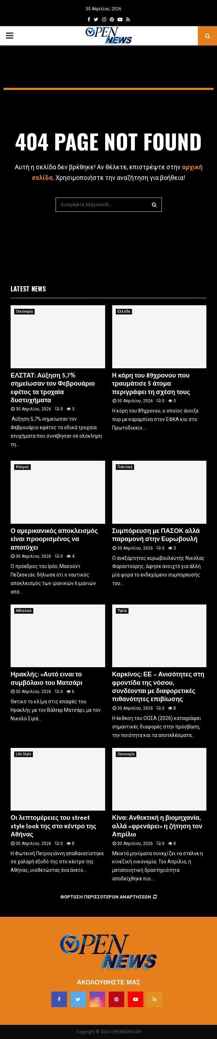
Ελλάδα (124, 311)
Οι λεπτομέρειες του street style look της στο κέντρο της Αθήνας (53, 826)
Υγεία (122, 611)
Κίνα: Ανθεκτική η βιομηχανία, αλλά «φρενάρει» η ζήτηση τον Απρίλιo (157, 826)
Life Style (23, 754)
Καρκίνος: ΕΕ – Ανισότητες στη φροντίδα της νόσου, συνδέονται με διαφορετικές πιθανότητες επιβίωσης (158, 687)
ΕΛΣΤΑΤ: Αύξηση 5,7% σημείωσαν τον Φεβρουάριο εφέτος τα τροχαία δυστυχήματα (53, 388)
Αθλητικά (24, 611)
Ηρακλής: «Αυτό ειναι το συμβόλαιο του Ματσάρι (46, 678)
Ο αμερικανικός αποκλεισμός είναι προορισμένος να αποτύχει (54, 539)
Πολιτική (125, 467)
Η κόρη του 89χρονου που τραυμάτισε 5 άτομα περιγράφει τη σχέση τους (151, 384)
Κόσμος (22, 467)
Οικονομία (24, 311)
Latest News (28, 288)
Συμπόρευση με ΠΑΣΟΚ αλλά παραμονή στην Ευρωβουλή (156, 535)
